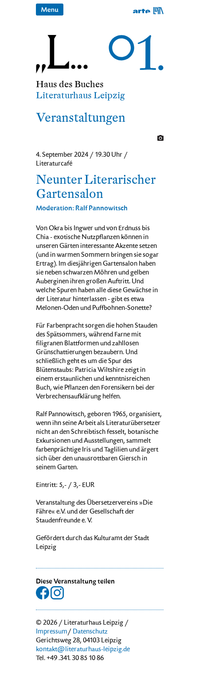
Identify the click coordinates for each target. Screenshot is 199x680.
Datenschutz (90, 632)
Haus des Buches (70, 84)
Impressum (51, 632)
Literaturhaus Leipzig (80, 95)
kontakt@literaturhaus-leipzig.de (83, 649)
